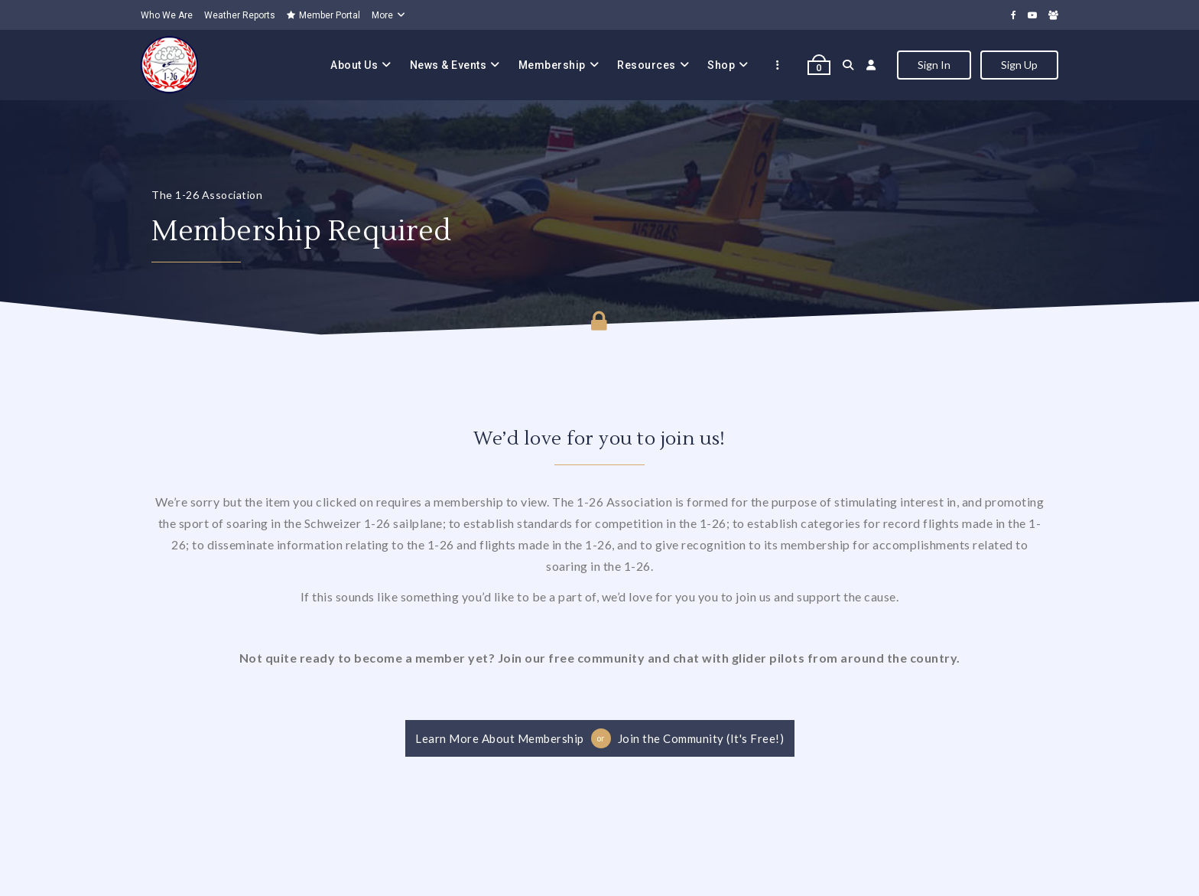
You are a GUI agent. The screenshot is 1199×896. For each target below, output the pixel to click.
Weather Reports (239, 15)
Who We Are (167, 15)
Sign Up (1019, 64)
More (382, 15)
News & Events (448, 65)
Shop (721, 65)
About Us (354, 65)
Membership (552, 65)
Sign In (934, 64)
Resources (646, 65)
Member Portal (323, 15)
